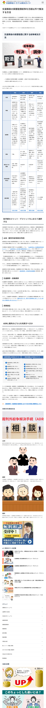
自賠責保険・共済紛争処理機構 (27, 271)
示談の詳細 (14, 210)
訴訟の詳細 (40, 210)
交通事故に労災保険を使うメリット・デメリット (26, 558)
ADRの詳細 (23, 210)
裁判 (3, 513)
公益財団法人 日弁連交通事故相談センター (20, 249)
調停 (3, 477)
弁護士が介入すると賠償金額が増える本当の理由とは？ (28, 587)
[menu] (43, 2)
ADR (3, 441)
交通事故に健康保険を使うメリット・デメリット (26, 566)
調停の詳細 (31, 210)
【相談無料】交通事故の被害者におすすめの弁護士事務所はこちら (23, 404)
